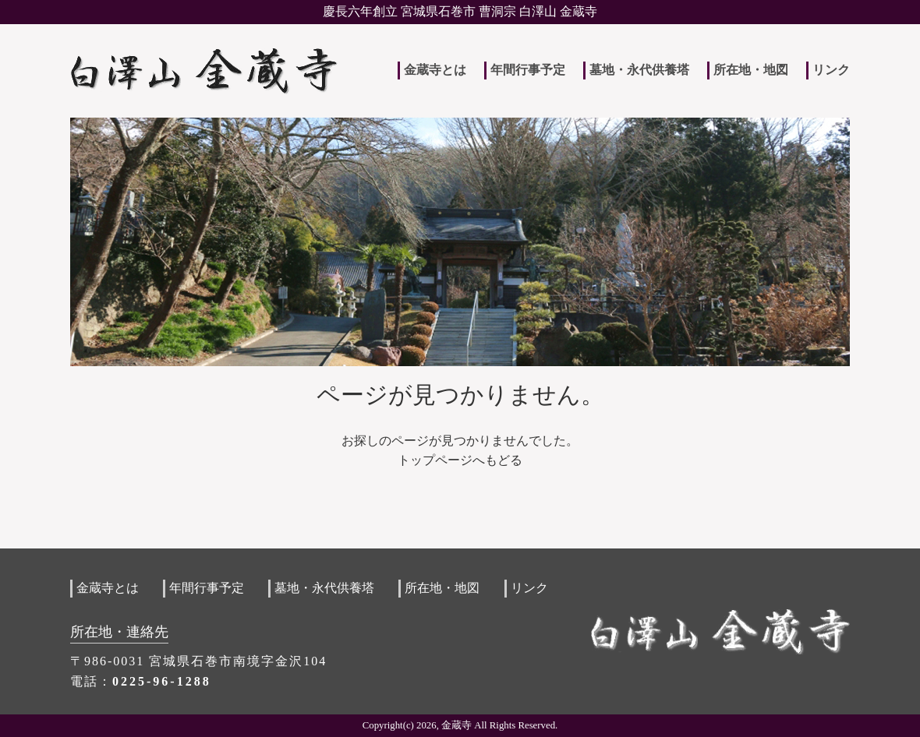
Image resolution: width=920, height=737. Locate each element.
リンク (831, 69)
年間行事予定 (527, 69)
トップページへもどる (460, 460)
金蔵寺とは (435, 69)
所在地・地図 (750, 69)
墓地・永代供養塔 (639, 69)
